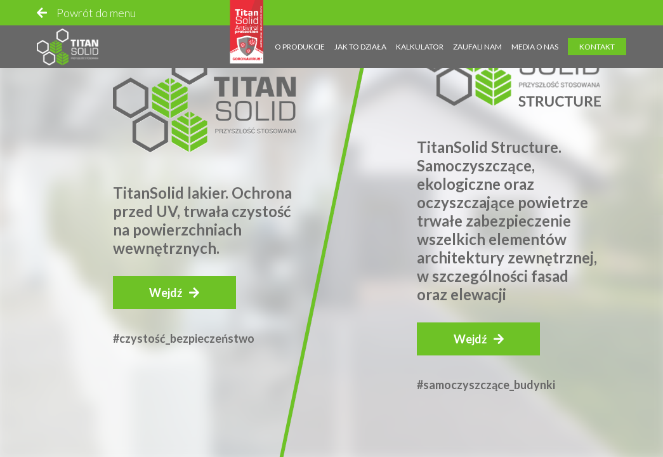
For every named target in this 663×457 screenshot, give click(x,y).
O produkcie (300, 36)
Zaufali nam (477, 36)
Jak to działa (360, 36)
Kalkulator (419, 36)
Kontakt (597, 36)
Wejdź (165, 293)
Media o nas (534, 36)
